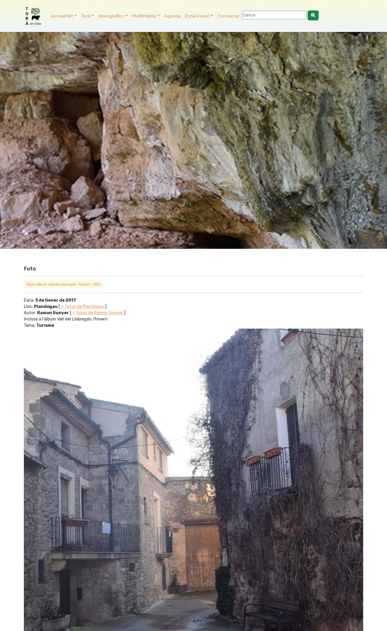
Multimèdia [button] (144, 16)
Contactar (229, 16)
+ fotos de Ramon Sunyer (97, 312)
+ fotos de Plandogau (82, 306)
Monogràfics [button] (111, 16)
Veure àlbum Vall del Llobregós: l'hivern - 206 (63, 284)
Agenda (172, 16)
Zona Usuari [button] (197, 16)
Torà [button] (85, 16)
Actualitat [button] (62, 16)
